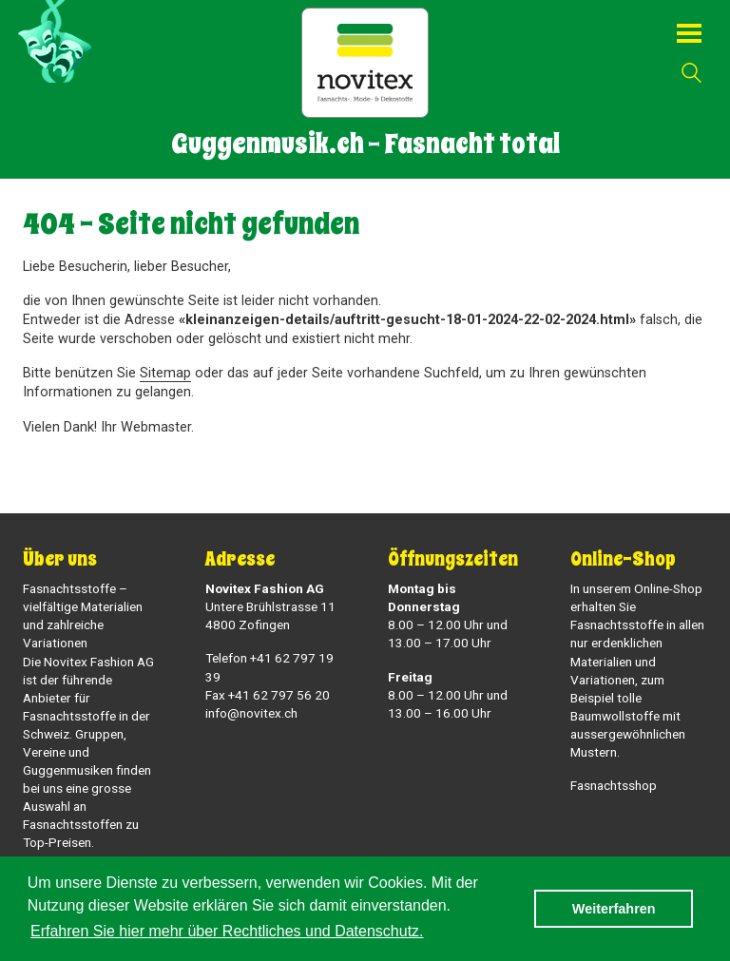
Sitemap (165, 373)
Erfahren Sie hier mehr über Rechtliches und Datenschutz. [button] (227, 931)
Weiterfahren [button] (614, 908)
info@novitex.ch (251, 713)
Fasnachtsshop (613, 785)
